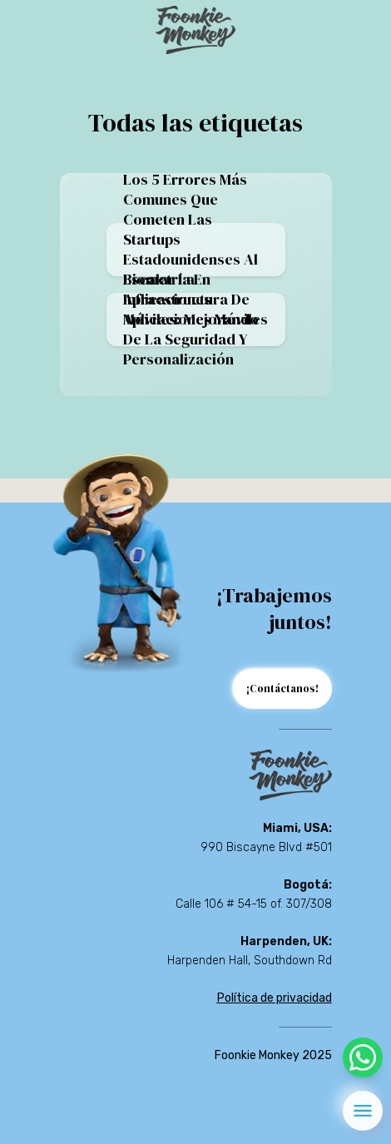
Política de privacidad (274, 998)
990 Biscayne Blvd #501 (266, 847)
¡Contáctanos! (282, 688)
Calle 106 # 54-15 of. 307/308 (254, 904)
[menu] (363, 1111)
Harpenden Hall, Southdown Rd (249, 960)
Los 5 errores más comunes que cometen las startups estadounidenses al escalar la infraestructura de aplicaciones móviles (195, 249)
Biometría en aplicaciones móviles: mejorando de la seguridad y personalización (191, 319)
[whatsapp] (363, 1057)
